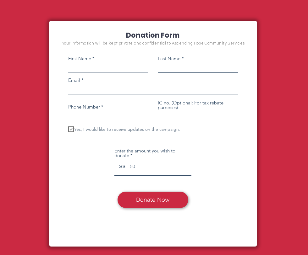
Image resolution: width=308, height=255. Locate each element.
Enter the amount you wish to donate (144, 153)
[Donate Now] (153, 200)
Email (74, 80)
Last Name (169, 58)
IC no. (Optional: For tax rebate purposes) (190, 105)
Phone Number (84, 106)
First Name (79, 58)
